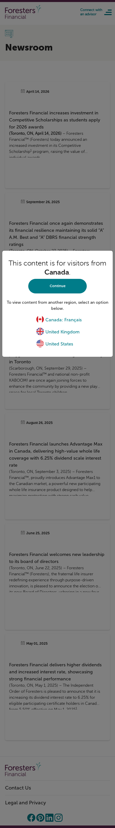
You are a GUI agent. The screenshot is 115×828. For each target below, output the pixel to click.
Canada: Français (59, 320)
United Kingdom (57, 332)
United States (54, 344)
